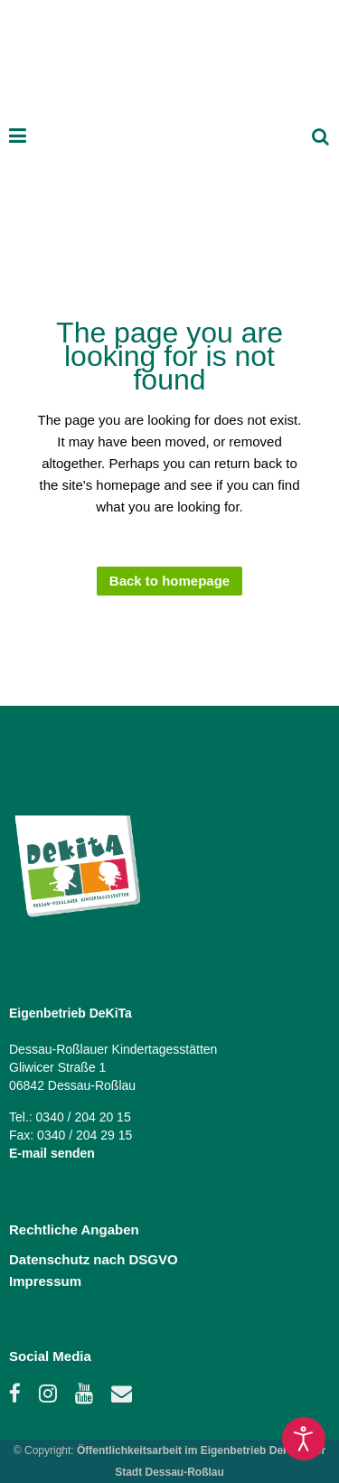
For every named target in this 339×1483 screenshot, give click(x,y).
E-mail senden (52, 1153)
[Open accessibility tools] (303, 1438)
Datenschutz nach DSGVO (93, 1259)
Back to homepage (169, 580)
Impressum (45, 1281)
